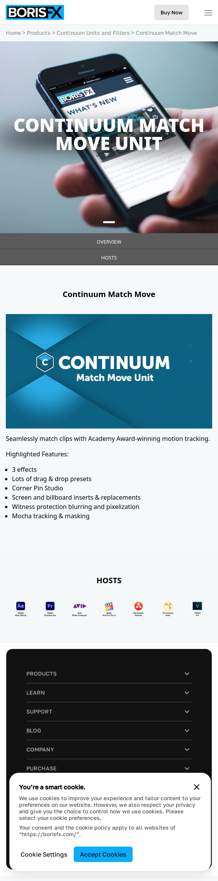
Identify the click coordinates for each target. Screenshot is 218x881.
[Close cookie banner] (196, 787)
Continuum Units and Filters (93, 32)
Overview (109, 241)
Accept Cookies (103, 854)
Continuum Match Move (166, 32)
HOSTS (109, 257)
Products (38, 32)
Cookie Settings (44, 854)
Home (13, 32)
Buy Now (172, 12)
